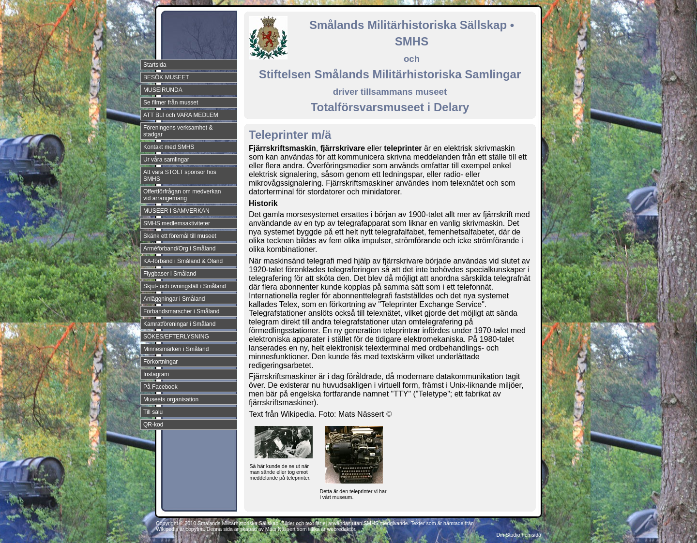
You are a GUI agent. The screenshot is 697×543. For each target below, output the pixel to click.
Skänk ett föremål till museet (179, 236)
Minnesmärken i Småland (176, 349)
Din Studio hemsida (519, 535)
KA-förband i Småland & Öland (183, 261)
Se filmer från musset (170, 102)
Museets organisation (170, 399)
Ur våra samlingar (166, 159)
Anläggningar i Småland (174, 298)
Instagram (156, 374)
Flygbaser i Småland (169, 273)
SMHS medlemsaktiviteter (176, 223)
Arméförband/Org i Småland (179, 248)
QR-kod (153, 424)
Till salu (153, 412)
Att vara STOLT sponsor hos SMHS (179, 175)
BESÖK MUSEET (166, 77)
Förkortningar (160, 361)
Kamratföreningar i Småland (179, 324)
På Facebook (160, 386)
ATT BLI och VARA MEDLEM (180, 115)
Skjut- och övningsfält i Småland (184, 286)
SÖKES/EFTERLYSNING (176, 336)
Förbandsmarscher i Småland (181, 311)
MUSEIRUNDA (162, 90)
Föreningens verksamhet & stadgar (177, 131)
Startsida (154, 64)
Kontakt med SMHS (168, 147)
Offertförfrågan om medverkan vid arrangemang (182, 195)
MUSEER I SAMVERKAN (176, 210)
